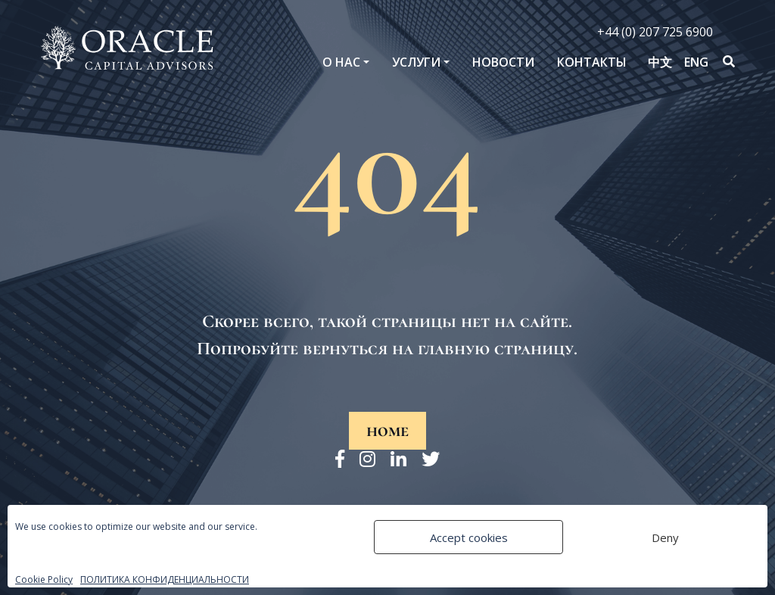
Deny (665, 537)
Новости (503, 62)
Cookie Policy (44, 579)
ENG (696, 62)
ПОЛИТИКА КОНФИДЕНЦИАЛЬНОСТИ (164, 579)
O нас (341, 62)
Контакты (592, 62)
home (387, 430)
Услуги (416, 62)
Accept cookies (469, 537)
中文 (660, 62)
